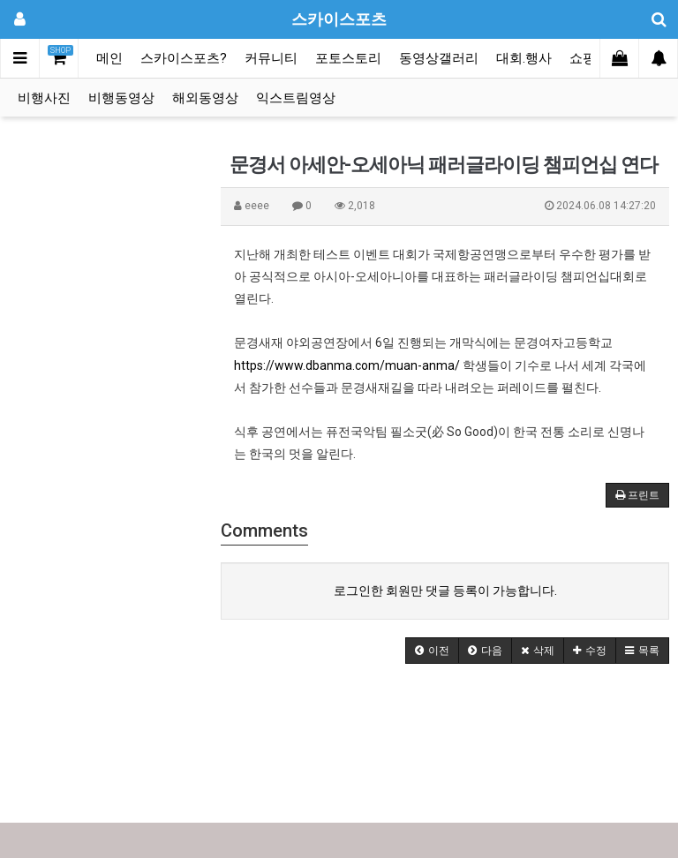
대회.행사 (524, 58)
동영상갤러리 (438, 58)
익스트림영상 (295, 98)
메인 (109, 58)
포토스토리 (348, 58)
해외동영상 (205, 98)
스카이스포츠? (183, 58)
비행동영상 (121, 98)
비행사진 (44, 98)
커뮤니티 (271, 58)
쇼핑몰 (589, 58)
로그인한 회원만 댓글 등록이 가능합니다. (445, 590)
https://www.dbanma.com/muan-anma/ (347, 365)
